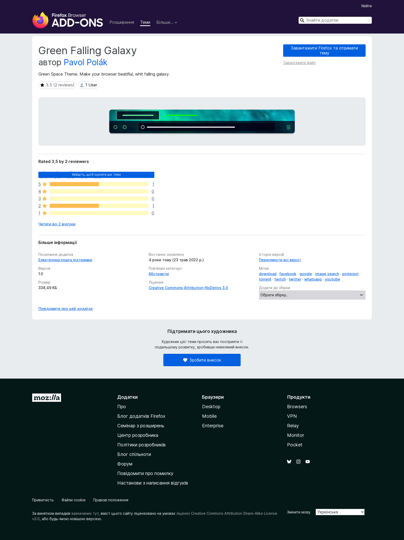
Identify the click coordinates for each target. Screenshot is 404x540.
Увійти (366, 6)
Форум (124, 464)
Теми (145, 22)
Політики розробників (141, 444)
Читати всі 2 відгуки (56, 224)
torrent (265, 279)
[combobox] (335, 20)
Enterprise (212, 425)
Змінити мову (298, 512)
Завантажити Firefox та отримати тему (324, 50)
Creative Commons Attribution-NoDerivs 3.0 (188, 287)
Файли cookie (74, 500)
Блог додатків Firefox (141, 416)
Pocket (294, 444)
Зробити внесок (202, 360)
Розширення (122, 22)
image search (327, 274)
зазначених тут (85, 513)
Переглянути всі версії (280, 260)
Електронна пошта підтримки (65, 260)
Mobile (209, 416)
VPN (292, 416)
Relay (293, 425)
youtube (332, 279)
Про (121, 406)
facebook (288, 274)
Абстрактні (159, 274)
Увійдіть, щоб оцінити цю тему (96, 174)
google (305, 274)
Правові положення (110, 500)
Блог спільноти (134, 454)
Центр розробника (137, 435)
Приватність (43, 500)
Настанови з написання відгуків (152, 483)
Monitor (295, 435)
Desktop (211, 406)
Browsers (297, 406)
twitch (280, 279)
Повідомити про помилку (145, 473)
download (267, 274)
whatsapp (313, 279)
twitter (295, 279)
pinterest (350, 274)
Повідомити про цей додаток (65, 308)
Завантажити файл (299, 62)
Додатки (127, 397)
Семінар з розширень (140, 425)
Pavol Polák (85, 62)
